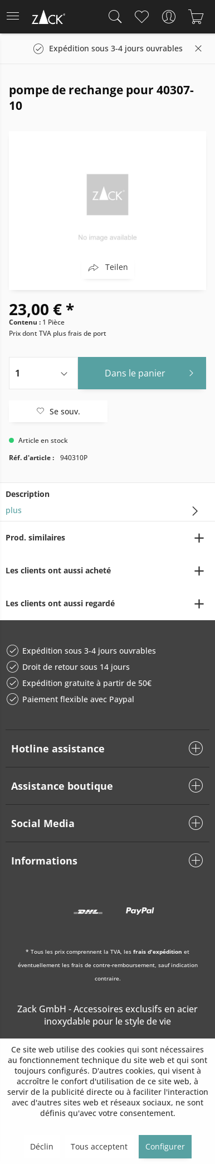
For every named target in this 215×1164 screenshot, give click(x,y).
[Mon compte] (168, 17)
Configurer (165, 1146)
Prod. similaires (35, 537)
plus (14, 510)
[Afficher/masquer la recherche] (112, 17)
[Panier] (195, 17)
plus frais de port (79, 333)
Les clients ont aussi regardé (60, 603)
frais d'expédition (157, 951)
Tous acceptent (99, 1146)
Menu (13, 12)
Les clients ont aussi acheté (58, 570)
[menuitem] (16, 17)
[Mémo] (141, 17)
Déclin (41, 1146)
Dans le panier (152, 371)
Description (28, 494)
